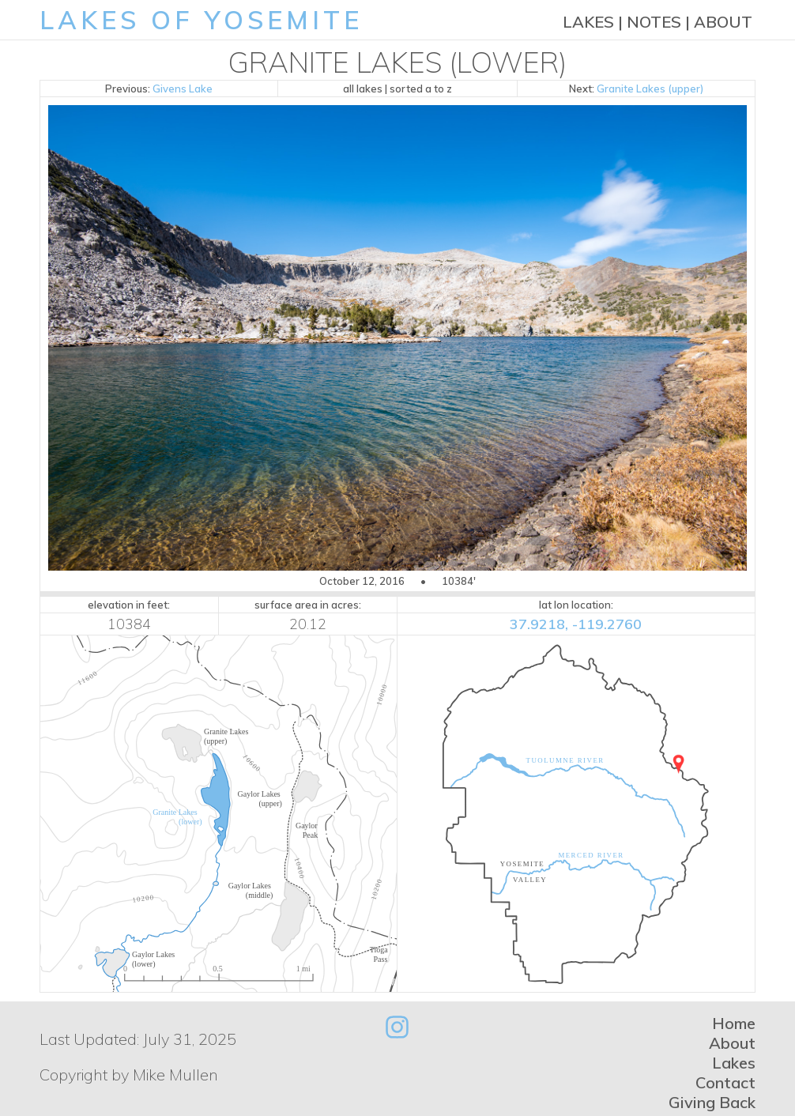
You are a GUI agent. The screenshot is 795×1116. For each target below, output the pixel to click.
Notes (654, 22)
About (723, 22)
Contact (725, 1082)
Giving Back (712, 1102)
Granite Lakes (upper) (650, 88)
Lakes (588, 22)
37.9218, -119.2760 (576, 624)
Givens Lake (183, 88)
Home (733, 1023)
